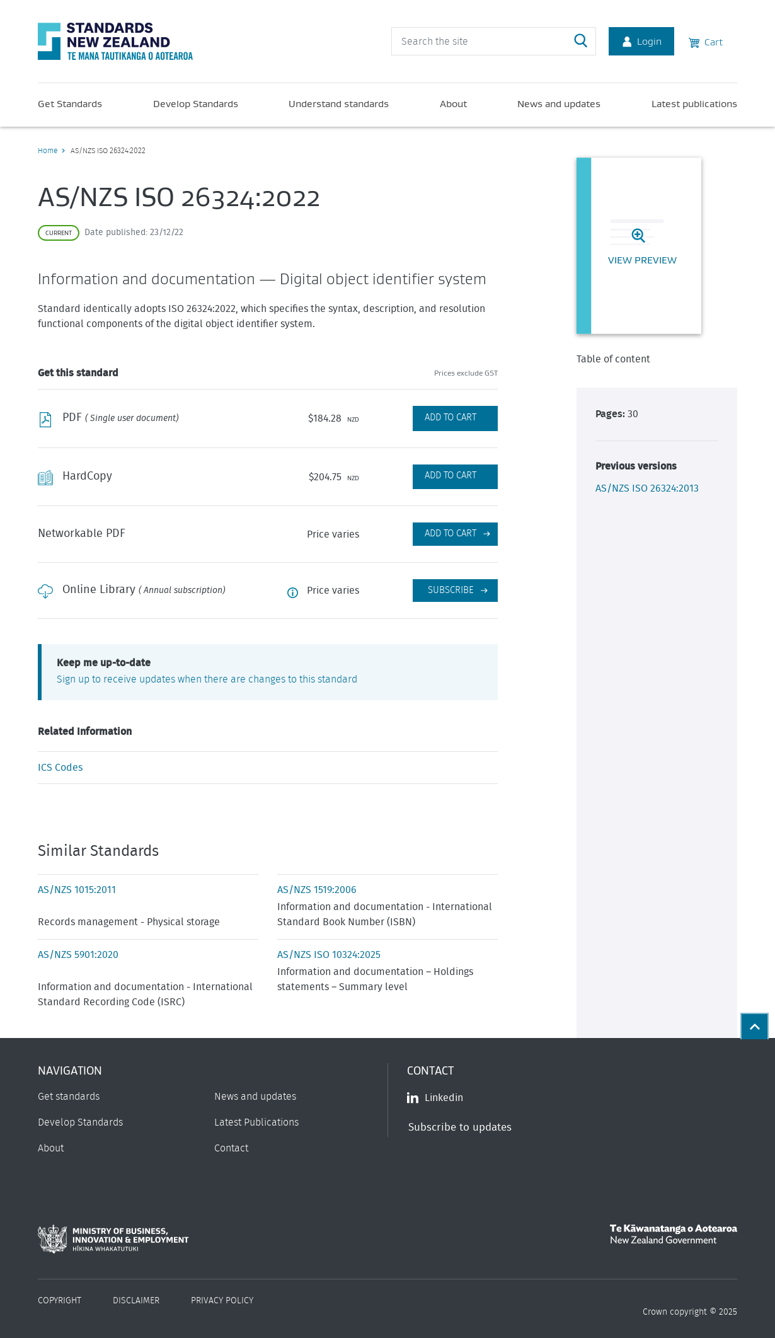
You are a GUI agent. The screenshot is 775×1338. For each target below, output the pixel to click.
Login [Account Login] (641, 41)
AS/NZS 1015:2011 (77, 890)
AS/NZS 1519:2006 (317, 890)
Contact (231, 1148)
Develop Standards (195, 103)
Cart (706, 41)
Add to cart (450, 533)
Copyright (59, 1300)
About (453, 103)
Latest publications (694, 103)
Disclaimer (136, 1300)
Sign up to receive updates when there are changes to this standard (207, 679)
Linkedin (435, 1098)
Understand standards (339, 103)
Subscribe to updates (460, 1127)
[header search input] (493, 41)
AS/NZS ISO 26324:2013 (647, 488)
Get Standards (70, 103)
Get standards (69, 1097)
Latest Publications (256, 1122)
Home (47, 150)
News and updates (558, 103)
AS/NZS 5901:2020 (78, 955)
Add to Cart (450, 417)
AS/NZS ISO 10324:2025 (329, 955)
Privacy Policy (222, 1300)
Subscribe (451, 590)
